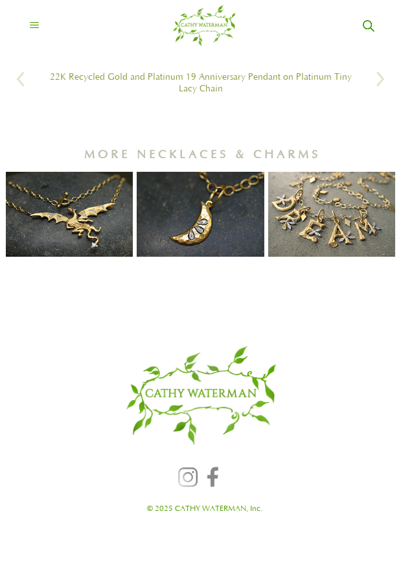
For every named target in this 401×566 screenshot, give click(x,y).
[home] (192, 26)
